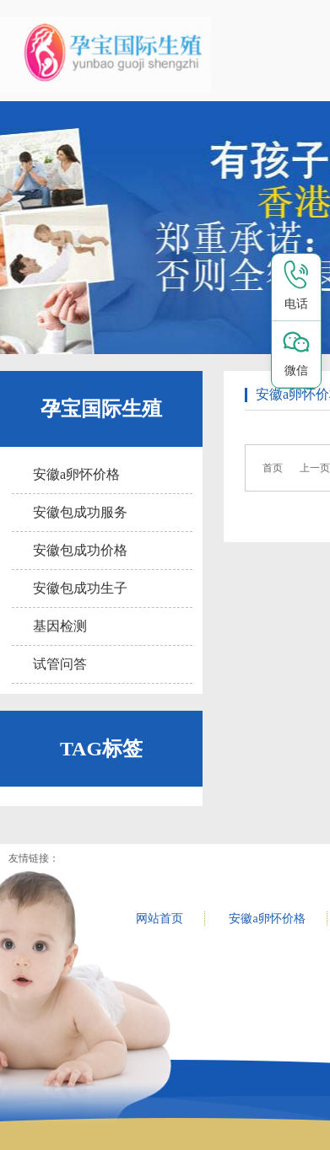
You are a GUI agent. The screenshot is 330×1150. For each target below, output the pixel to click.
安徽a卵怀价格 (76, 474)
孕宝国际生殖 (101, 409)
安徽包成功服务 (80, 512)
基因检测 (60, 626)
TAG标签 (101, 749)
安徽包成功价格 (80, 550)
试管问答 (60, 664)
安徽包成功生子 (80, 588)
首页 (272, 468)
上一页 (315, 468)
